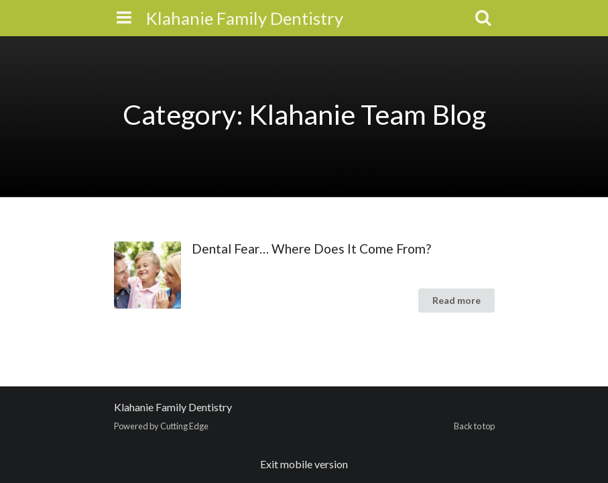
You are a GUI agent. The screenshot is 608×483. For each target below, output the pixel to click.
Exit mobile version (304, 464)
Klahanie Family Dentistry (244, 18)
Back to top (474, 426)
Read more (456, 300)
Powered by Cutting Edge (161, 426)
